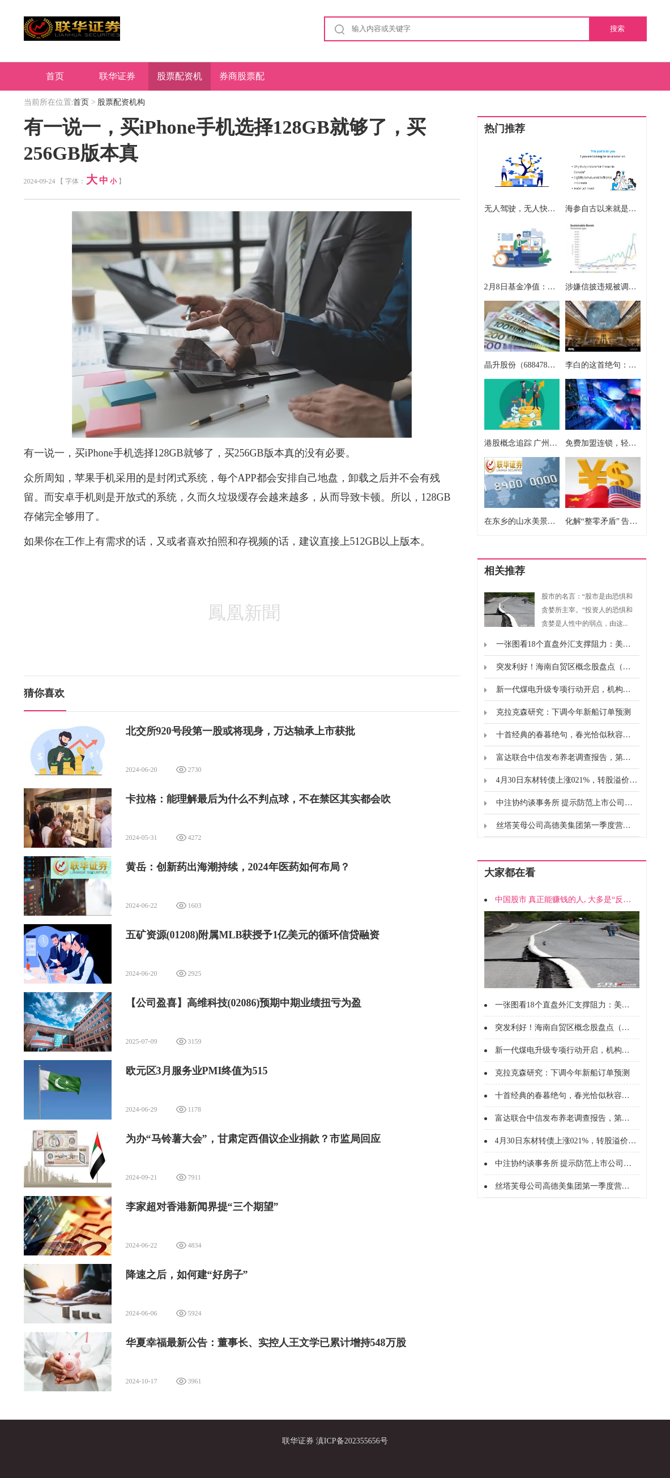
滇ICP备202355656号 (352, 1441)
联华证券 (117, 76)
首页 (55, 76)
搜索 (617, 28)
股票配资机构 (179, 81)
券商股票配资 (241, 81)
